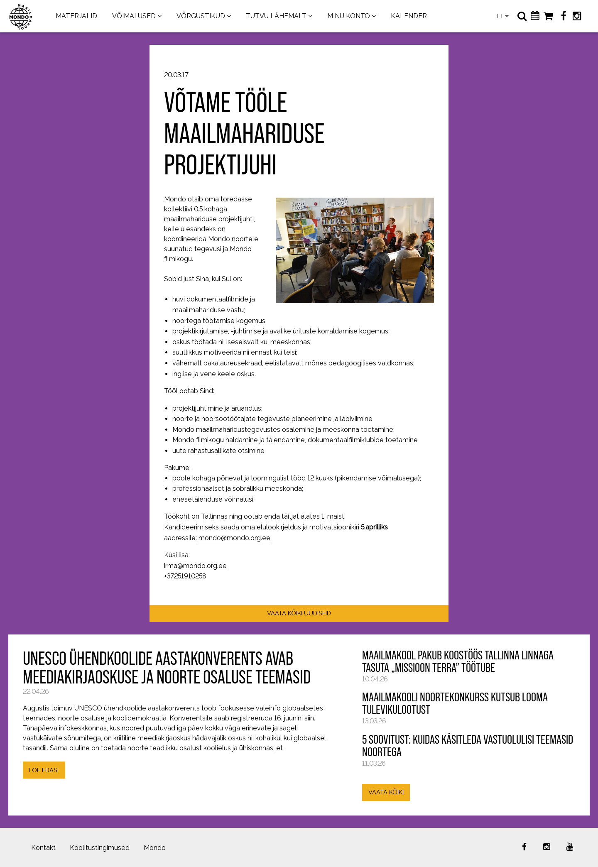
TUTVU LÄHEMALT (276, 16)
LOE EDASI (44, 770)
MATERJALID (76, 16)
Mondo (155, 848)
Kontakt (43, 848)
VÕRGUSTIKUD (200, 16)
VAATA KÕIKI (386, 792)
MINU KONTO (348, 16)
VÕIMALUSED (134, 16)
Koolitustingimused (100, 848)
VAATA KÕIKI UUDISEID (299, 613)
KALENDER (409, 16)
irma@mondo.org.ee (195, 566)
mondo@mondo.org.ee (234, 538)
